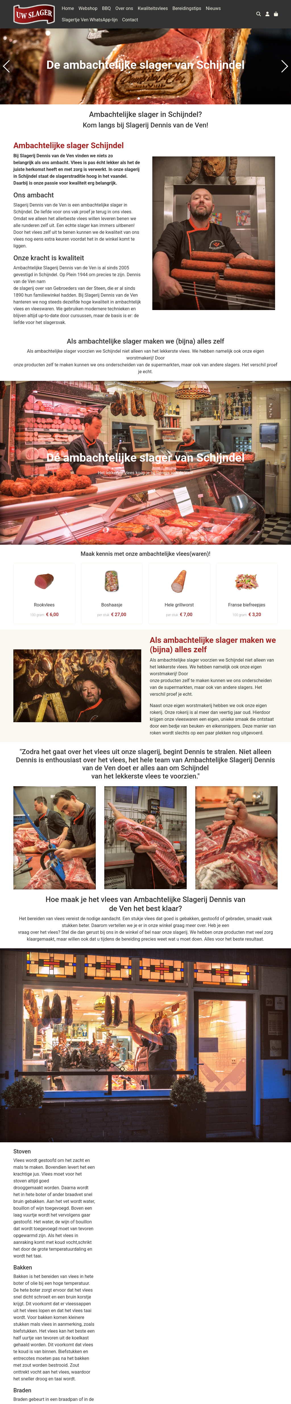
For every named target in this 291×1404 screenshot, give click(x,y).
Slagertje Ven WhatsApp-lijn (90, 19)
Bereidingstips (186, 8)
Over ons (124, 8)
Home (68, 8)
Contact (130, 19)
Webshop (87, 8)
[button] (139, 98)
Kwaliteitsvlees (153, 8)
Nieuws (213, 8)
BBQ (106, 8)
